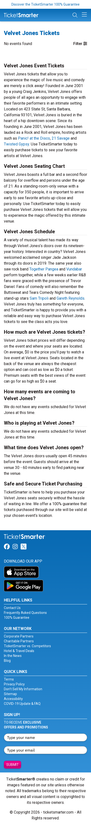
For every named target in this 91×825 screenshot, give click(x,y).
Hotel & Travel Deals (19, 651)
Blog (7, 661)
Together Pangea (43, 269)
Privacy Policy (14, 684)
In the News (13, 656)
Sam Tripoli (39, 298)
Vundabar (74, 269)
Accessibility (13, 699)
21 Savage (61, 138)
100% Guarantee (16, 617)
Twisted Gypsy (16, 144)
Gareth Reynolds (70, 298)
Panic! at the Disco (34, 138)
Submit (12, 765)
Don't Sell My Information (23, 689)
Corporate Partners (18, 636)
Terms (9, 679)
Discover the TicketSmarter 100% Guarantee (45, 4)
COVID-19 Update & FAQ (22, 704)
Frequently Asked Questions (25, 613)
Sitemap (10, 694)
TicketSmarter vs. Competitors (27, 646)
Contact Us (12, 608)
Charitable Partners (19, 641)
